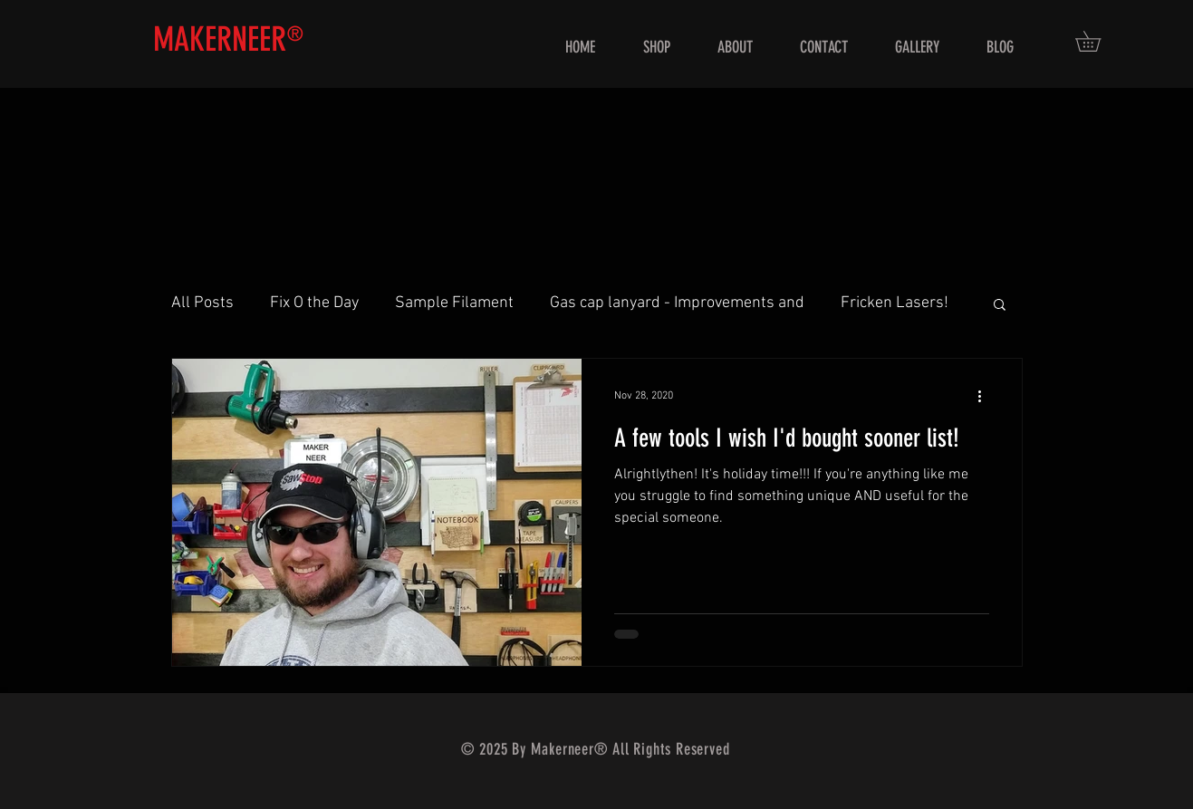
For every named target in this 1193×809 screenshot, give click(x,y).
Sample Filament (454, 303)
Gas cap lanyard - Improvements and (677, 303)
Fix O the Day (314, 303)
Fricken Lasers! (894, 303)
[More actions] (986, 396)
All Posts (202, 303)
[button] (1098, 41)
